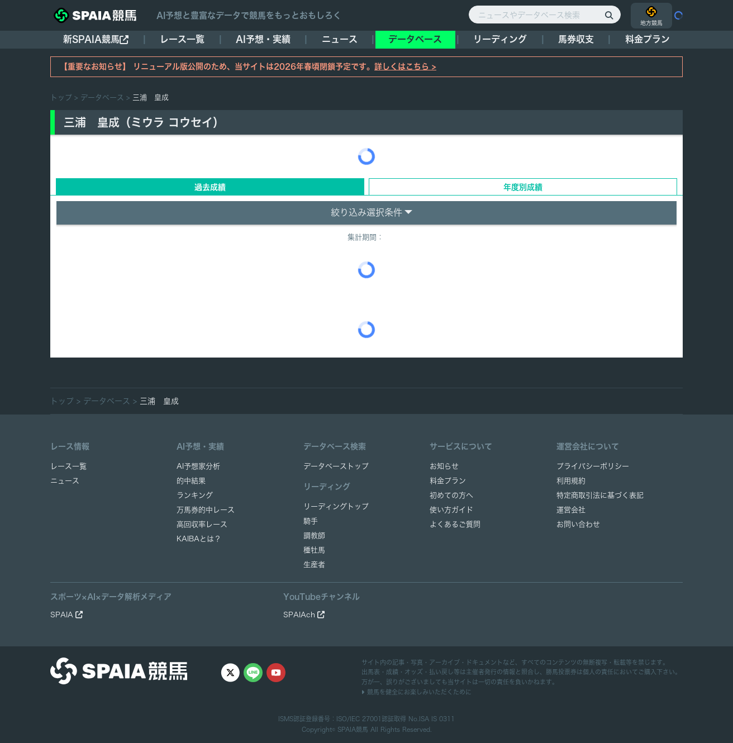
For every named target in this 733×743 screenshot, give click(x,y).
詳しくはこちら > (405, 66)
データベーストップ (336, 466)
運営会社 (571, 509)
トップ (61, 97)
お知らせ (444, 466)
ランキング (195, 495)
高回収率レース (202, 524)
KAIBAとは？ (199, 538)
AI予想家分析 (198, 466)
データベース (415, 39)
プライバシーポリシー (592, 466)
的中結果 (191, 480)
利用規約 (571, 480)
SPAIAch (304, 614)
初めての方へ (451, 495)
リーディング (500, 39)
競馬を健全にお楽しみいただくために (416, 692)
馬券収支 (576, 39)
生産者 (314, 564)
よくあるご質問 (455, 524)
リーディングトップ (336, 506)
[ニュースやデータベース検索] (545, 14)
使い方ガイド (451, 509)
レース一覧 (182, 39)
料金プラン (448, 480)
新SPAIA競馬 (95, 39)
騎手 (310, 521)
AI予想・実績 (263, 39)
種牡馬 (314, 550)
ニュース (340, 39)
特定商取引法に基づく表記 (600, 495)
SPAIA (66, 614)
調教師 (314, 535)
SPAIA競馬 (352, 729)
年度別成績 (522, 187)
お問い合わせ (578, 524)
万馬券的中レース (206, 509)
